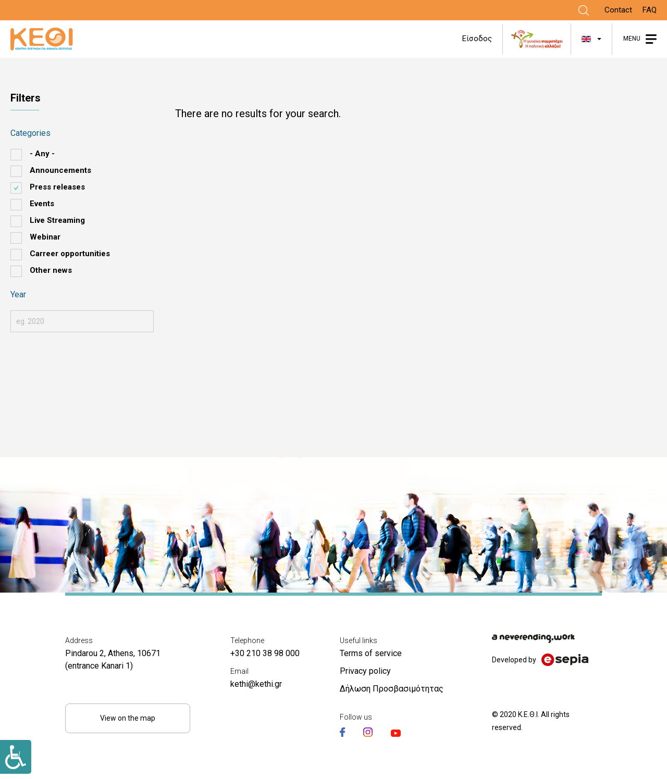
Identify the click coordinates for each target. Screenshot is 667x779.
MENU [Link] (631, 38)
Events (42, 203)
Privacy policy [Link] (365, 671)
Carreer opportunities (70, 253)
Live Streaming (57, 220)
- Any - (42, 153)
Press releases (57, 187)
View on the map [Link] (127, 718)
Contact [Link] (618, 10)
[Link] (583, 10)
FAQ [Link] (650, 10)
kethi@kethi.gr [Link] (256, 684)
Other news (51, 270)
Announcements (60, 170)
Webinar (45, 237)
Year (18, 294)
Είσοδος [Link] (477, 38)
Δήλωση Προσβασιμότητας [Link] (391, 689)
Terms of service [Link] (371, 653)
